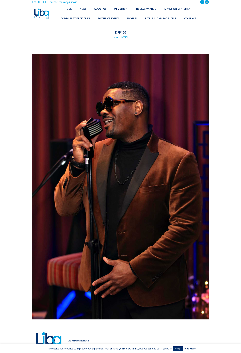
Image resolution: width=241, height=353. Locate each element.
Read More (190, 348)
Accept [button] (178, 348)
